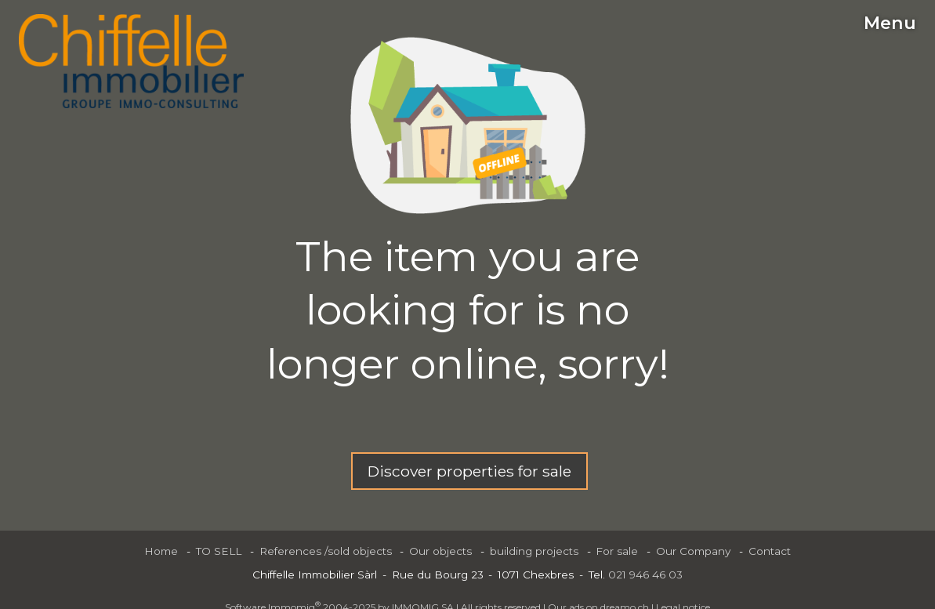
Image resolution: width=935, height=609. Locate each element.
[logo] (131, 61)
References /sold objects (325, 551)
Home (161, 551)
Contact (769, 551)
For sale (617, 551)
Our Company (693, 551)
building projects (534, 551)
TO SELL (218, 551)
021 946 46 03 (645, 574)
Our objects (440, 551)
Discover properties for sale (469, 471)
